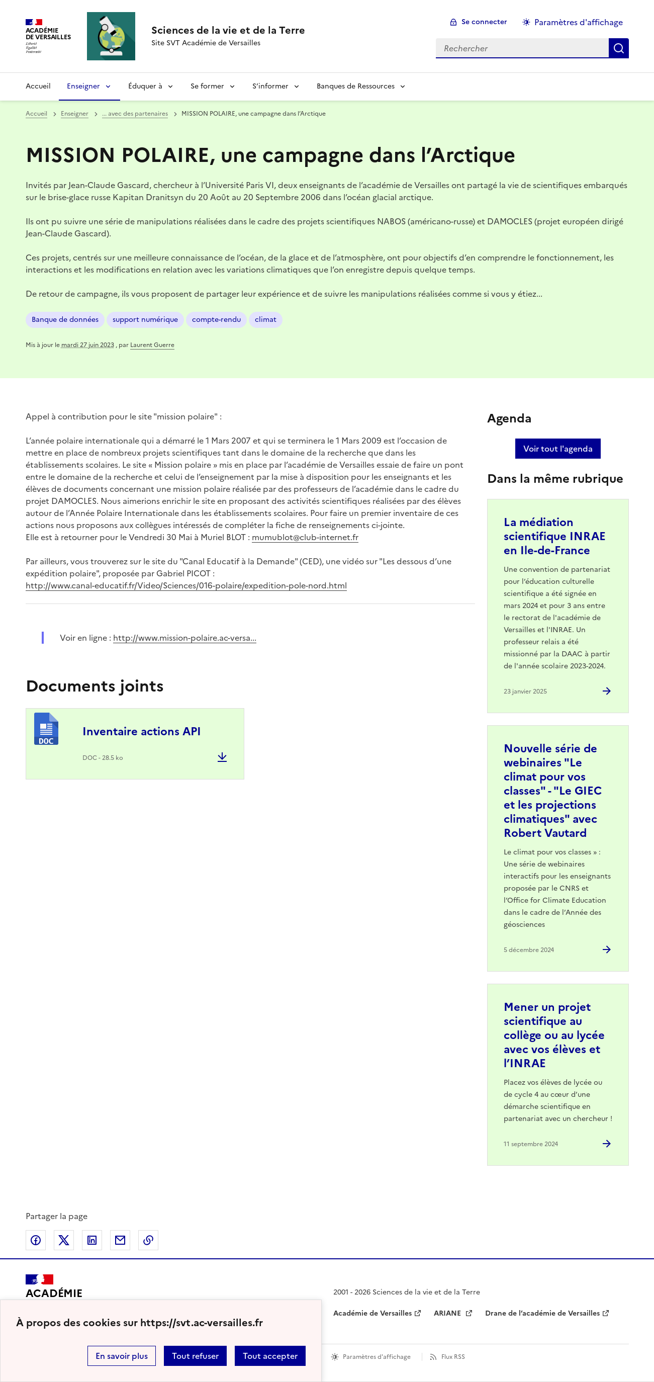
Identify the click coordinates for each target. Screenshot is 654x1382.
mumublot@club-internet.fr (305, 537)
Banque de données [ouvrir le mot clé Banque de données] (65, 319)
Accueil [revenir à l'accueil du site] (38, 86)
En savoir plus (122, 1356)
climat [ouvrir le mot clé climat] (265, 319)
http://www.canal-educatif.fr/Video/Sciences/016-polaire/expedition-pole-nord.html (186, 585)
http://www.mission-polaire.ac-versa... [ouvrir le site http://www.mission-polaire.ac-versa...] (184, 638)
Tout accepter (270, 1356)
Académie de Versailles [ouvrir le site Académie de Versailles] (372, 1313)
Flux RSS (453, 1356)
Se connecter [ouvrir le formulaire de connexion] (484, 22)
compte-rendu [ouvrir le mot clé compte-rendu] (216, 319)
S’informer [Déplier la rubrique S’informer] (270, 86)
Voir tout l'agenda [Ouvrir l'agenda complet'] (558, 449)
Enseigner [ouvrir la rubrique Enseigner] (74, 113)
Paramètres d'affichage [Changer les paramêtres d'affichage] (578, 22)
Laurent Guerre (152, 345)
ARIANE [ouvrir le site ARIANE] (448, 1313)
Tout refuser (195, 1356)
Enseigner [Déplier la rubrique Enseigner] (83, 86)
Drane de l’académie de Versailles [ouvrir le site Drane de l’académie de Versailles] (542, 1313)
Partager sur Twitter (64, 1240)
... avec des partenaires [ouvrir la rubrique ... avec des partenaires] (135, 113)
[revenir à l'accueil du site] (228, 30)
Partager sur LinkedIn (92, 1240)
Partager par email (120, 1240)
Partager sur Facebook (36, 1240)
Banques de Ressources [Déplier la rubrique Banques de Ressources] (356, 86)
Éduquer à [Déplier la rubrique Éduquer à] (145, 86)
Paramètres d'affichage (377, 1356)
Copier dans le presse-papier (148, 1240)
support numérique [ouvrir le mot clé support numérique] (145, 319)
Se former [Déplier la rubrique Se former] (207, 86)
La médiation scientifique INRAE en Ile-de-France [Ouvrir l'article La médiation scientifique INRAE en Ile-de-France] (555, 536)
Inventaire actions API (141, 731)
